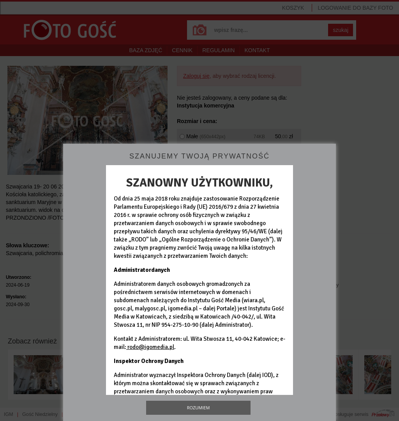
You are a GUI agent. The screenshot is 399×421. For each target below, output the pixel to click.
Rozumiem (198, 407)
